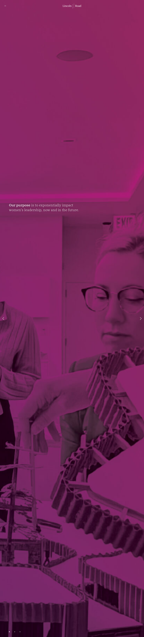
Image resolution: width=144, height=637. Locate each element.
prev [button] (3, 318)
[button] (9, 631)
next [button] (140, 318)
